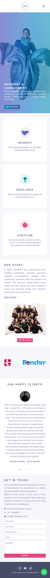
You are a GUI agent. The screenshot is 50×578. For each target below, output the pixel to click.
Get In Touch (12, 107)
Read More (11, 298)
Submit (25, 556)
